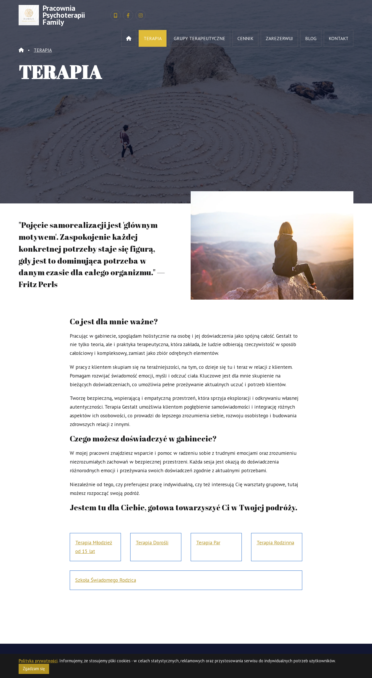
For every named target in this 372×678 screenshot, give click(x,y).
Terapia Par (208, 542)
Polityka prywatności (38, 662)
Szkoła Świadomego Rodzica (105, 580)
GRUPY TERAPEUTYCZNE (199, 38)
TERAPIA (153, 38)
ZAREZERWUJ (279, 38)
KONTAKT (338, 38)
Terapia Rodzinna (275, 542)
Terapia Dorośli (152, 542)
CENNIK (245, 38)
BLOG (310, 38)
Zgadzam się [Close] (34, 670)
